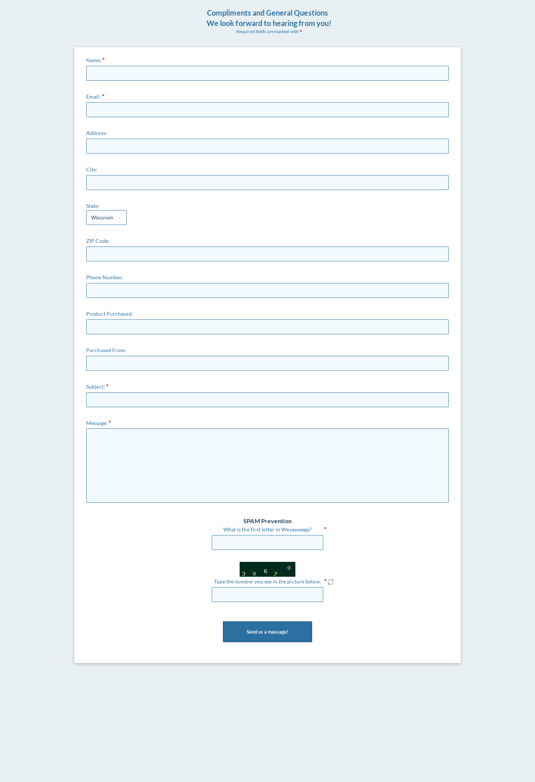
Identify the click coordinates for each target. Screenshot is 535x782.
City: (92, 169)
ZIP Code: (98, 241)
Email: (93, 96)
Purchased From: (106, 350)
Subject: (95, 386)
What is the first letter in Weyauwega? (267, 529)
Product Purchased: (109, 313)
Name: (94, 60)
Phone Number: (104, 277)
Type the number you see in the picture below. (267, 581)
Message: (97, 423)
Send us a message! (267, 632)
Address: (96, 133)
